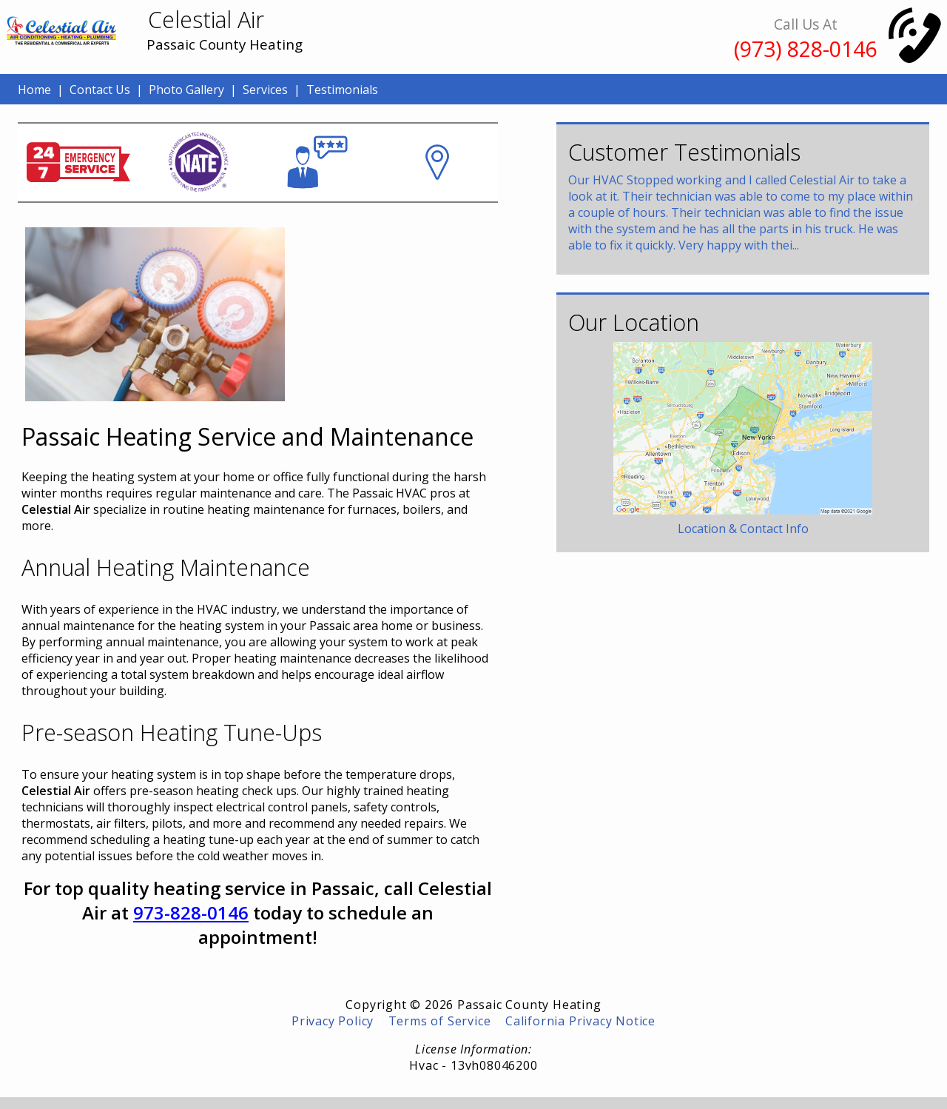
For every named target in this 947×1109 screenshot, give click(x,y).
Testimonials (342, 89)
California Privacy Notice (580, 1021)
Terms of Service (439, 1021)
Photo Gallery (186, 89)
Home (34, 89)
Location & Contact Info (743, 528)
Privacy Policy (332, 1021)
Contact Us (100, 89)
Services (265, 89)
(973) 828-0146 (805, 48)
